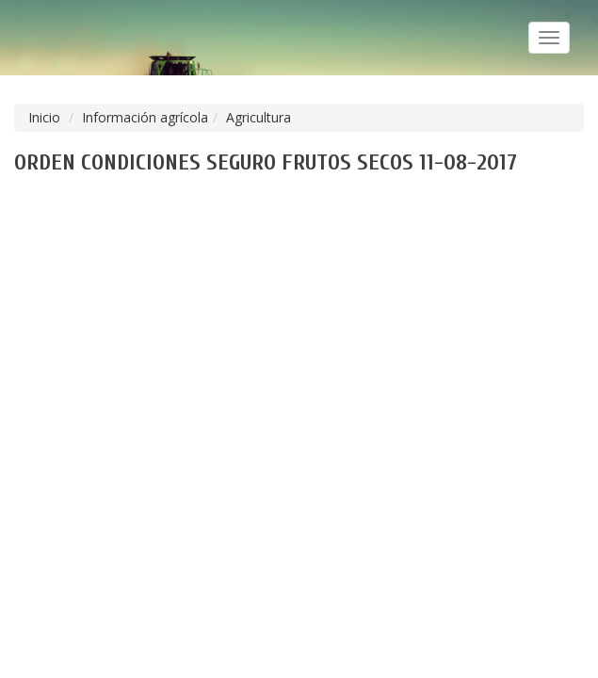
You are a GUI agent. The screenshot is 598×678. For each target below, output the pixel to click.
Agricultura (258, 117)
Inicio (44, 117)
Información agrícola (145, 117)
